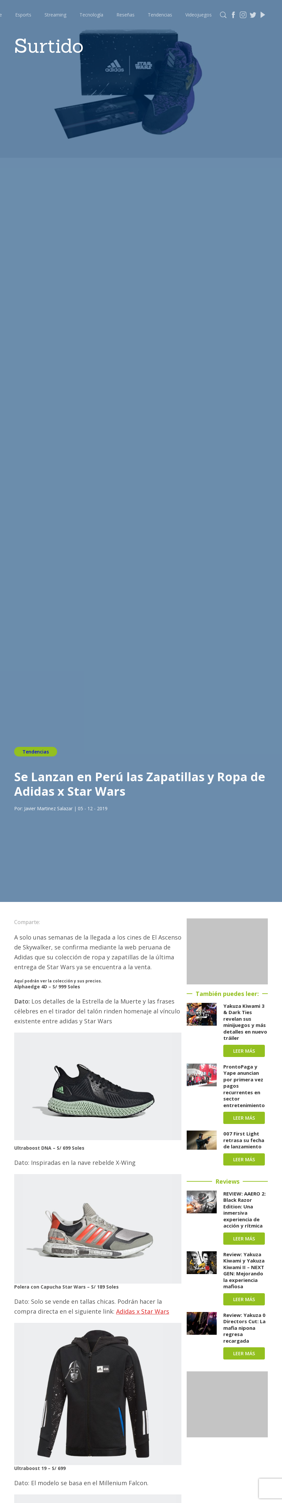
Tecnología (91, 15)
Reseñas (125, 15)
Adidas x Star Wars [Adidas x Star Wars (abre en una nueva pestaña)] (142, 1311)
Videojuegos (198, 15)
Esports (23, 15)
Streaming (55, 15)
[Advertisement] (227, 951)
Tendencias (160, 15)
